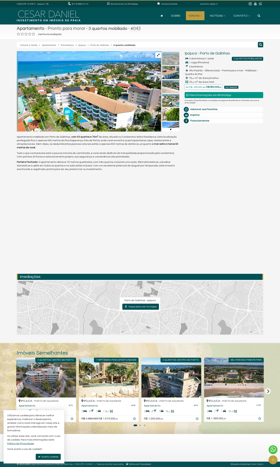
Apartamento (30, 28)
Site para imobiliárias (240, 464)
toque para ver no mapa (141, 306)
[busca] (259, 15)
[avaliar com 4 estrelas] (29, 34)
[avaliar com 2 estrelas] (22, 34)
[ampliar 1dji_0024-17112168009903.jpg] (89, 91)
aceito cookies (48, 456)
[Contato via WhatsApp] (273, 449)
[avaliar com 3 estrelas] (26, 34)
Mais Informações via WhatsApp (208, 95)
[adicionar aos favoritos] (72, 419)
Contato (241, 15)
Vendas (195, 15)
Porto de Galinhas (215, 53)
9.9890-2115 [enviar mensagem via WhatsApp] (80, 4)
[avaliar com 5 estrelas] (33, 34)
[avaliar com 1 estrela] (18, 34)
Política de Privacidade (140, 464)
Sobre (175, 15)
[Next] (268, 391)
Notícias (217, 15)
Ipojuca (191, 53)
